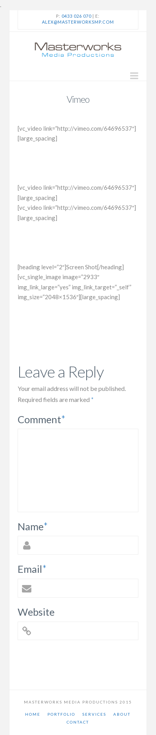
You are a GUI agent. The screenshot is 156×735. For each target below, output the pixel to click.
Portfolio (61, 714)
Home (32, 714)
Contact (78, 722)
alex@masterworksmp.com (78, 21)
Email (32, 569)
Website (36, 612)
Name (33, 526)
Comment (42, 419)
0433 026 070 (76, 16)
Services (94, 714)
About (122, 714)
